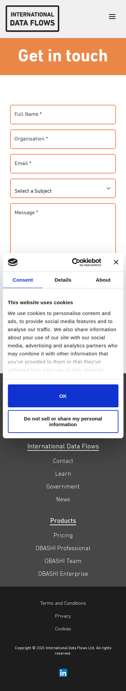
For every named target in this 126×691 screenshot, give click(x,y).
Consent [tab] (22, 280)
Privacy (63, 616)
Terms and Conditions (63, 603)
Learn (63, 474)
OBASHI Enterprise (63, 574)
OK (63, 396)
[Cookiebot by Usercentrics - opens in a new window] (75, 262)
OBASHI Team (63, 561)
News (63, 500)
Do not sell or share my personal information (63, 421)
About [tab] (103, 280)
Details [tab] (63, 280)
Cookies (63, 629)
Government (63, 487)
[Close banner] (116, 262)
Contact (63, 461)
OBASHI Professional (63, 548)
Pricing (63, 536)
